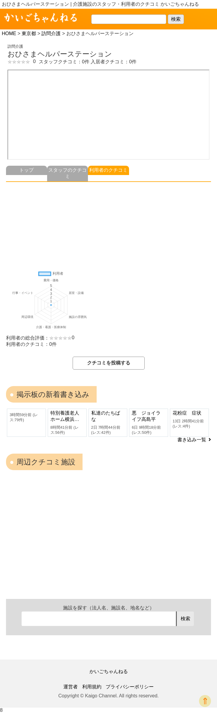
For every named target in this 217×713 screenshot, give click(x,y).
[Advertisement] (108, 224)
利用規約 (91, 686)
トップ (26, 170)
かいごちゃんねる (108, 671)
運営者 (70, 686)
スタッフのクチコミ (67, 173)
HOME (9, 33)
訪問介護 (51, 33)
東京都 (29, 33)
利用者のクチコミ (108, 170)
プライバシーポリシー (130, 686)
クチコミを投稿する (108, 362)
